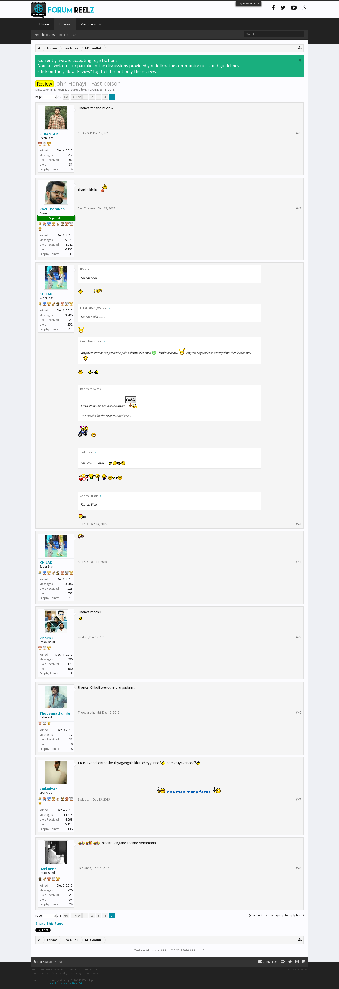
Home (44, 24)
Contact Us (267, 962)
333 (70, 254)
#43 (298, 524)
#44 (298, 562)
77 (71, 735)
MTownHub (61, 90)
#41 (298, 133)
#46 (298, 713)
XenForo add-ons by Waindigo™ (53, 980)
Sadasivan (48, 788)
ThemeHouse (90, 973)
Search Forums (45, 35)
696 (70, 659)
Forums (65, 24)
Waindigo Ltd (90, 980)
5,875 (69, 240)
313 (70, 329)
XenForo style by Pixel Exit (66, 983)
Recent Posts (67, 35)
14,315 (68, 815)
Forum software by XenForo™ (66, 969)
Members (88, 24)
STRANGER (49, 133)
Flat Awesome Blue (48, 962)
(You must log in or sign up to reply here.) (276, 915)
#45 (298, 637)
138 (70, 829)
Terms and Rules (296, 969)
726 (70, 890)
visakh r (46, 637)
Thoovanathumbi (55, 713)
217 (70, 155)
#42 (298, 208)
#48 (298, 868)
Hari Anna (48, 868)
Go (66, 97)
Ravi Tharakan (52, 209)
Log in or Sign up (248, 3)
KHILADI (90, 90)
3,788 (69, 315)
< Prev (76, 97)
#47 (298, 799)
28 (71, 904)
